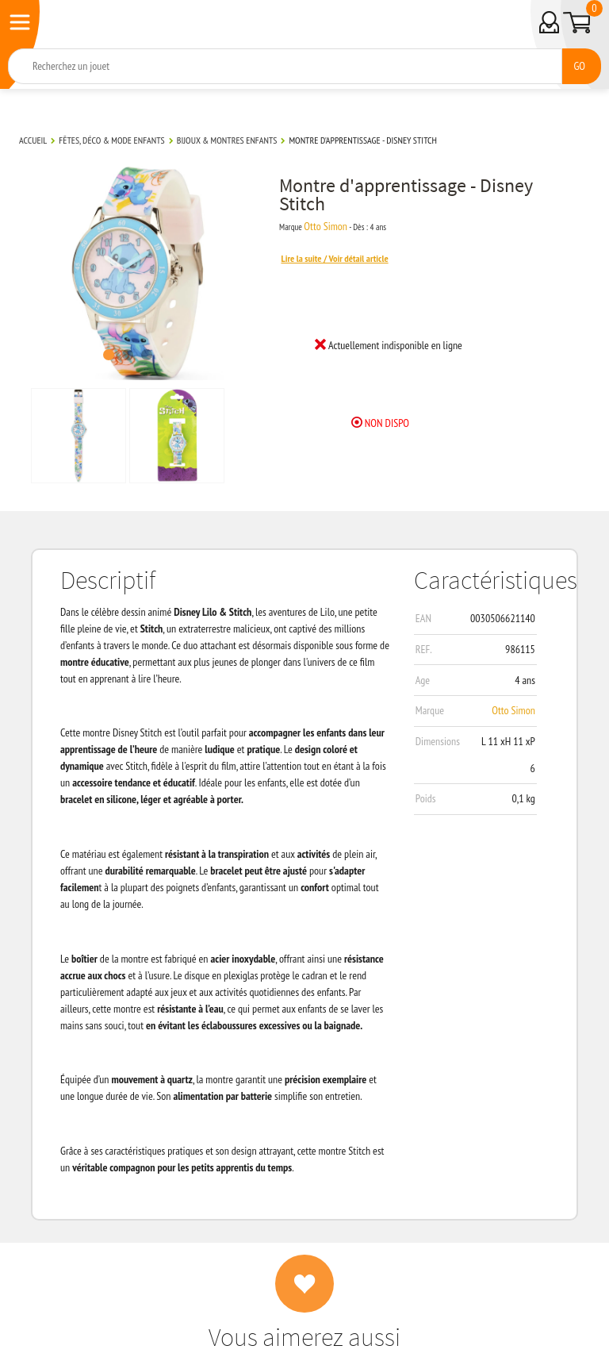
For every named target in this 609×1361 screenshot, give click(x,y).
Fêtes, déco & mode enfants (111, 140)
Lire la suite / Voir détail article (334, 258)
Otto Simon (325, 226)
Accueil (33, 140)
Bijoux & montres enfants (227, 140)
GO (579, 66)
